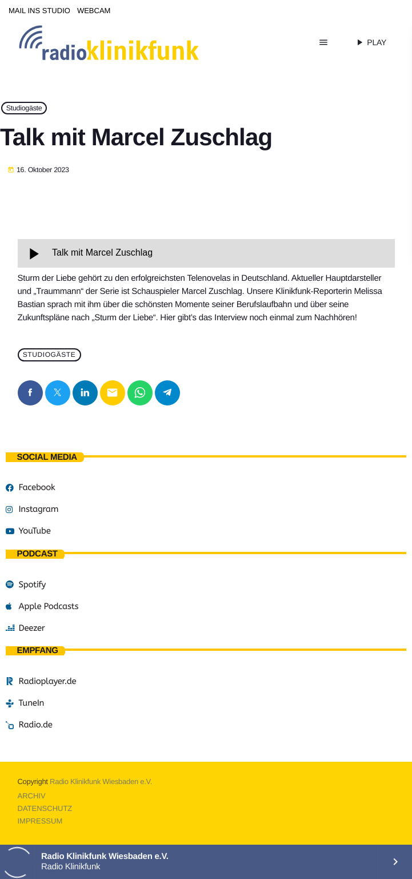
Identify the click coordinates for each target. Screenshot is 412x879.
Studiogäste (24, 108)
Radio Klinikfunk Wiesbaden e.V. (101, 781)
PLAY (370, 42)
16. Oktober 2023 (38, 170)
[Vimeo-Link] (133, 42)
